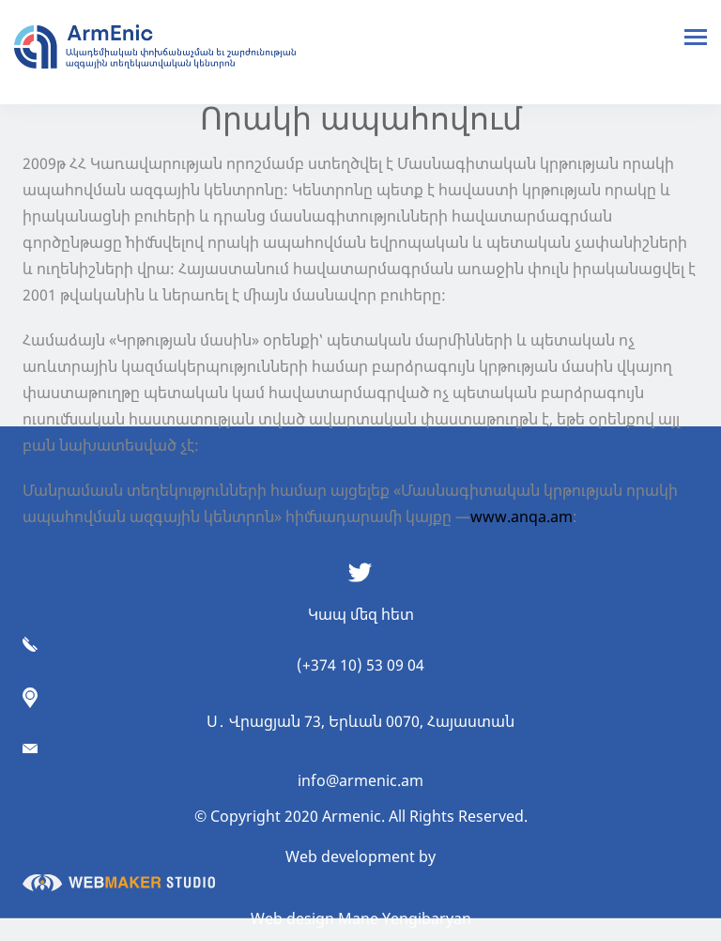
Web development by (229, 868)
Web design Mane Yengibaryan (361, 918)
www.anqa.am (521, 516)
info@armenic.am (360, 780)
